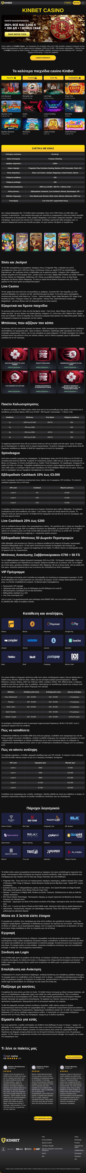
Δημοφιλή (11, 78)
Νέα (43, 1156)
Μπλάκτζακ (78, 1140)
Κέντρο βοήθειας (47, 1140)
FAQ (43, 1137)
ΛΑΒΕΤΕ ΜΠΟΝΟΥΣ (43, 58)
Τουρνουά (78, 1156)
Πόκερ (76, 1137)
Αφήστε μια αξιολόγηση (74, 1057)
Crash (53, 78)
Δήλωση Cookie (47, 1143)
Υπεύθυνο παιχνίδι (47, 1146)
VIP (76, 1159)
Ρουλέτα (77, 1143)
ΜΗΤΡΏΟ (77, 2)
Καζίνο (44, 1153)
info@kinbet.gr (79, 1150)
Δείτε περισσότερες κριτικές (43, 1118)
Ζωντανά (32, 78)
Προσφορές (78, 1153)
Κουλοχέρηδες (75, 78)
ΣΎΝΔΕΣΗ (67, 3)
